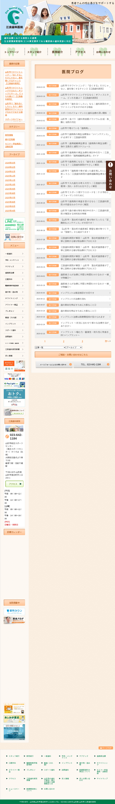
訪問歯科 (8, 336)
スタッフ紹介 (14, 756)
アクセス (80, 52)
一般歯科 (8, 253)
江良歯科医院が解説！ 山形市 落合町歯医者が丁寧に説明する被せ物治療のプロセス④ (85, 239)
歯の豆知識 (10, 139)
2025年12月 (10, 175)
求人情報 (8, 355)
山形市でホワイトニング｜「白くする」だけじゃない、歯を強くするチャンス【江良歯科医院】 (85, 87)
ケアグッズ (9, 266)
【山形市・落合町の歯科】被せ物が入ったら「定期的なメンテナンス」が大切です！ (85, 221)
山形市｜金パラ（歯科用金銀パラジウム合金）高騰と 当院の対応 (85, 120)
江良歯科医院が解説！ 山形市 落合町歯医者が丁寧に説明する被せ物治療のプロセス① (85, 267)
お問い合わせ (49, 789)
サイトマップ (102, 779)
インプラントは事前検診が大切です (77, 292)
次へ (107, 341)
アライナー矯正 (11, 304)
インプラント (10, 323)
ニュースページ (14, 790)
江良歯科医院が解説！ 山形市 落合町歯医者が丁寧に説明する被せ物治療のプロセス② (85, 258)
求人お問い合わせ (84, 779)
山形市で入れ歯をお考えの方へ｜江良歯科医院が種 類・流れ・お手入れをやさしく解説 (85, 184)
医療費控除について (32, 790)
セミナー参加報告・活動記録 (102, 771)
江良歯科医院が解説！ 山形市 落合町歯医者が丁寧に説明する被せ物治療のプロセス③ (85, 248)
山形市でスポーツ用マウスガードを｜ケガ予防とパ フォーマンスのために (85, 193)
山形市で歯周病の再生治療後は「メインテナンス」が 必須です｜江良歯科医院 (85, 135)
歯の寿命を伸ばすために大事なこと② (78, 304)
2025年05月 (10, 206)
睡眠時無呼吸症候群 (32, 764)
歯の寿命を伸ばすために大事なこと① (78, 310)
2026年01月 (10, 171)
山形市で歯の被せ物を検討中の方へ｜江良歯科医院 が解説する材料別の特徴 (85, 212)
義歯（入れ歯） (11, 317)
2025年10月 (10, 184)
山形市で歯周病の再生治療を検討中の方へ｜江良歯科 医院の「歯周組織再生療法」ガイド (85, 154)
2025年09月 (10, 188)
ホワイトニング (11, 298)
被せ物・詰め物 (11, 292)
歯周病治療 (9, 273)
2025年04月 (10, 210)
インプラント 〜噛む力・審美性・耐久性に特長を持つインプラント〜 (85, 333)
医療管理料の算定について (84, 770)
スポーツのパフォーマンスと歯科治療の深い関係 (84, 112)
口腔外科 (8, 279)
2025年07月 (10, 197)
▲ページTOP (106, 747)
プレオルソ (9, 311)
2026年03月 (10, 162)
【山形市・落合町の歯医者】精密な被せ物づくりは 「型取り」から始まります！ (85, 230)
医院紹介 (57, 52)
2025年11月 (10, 180)
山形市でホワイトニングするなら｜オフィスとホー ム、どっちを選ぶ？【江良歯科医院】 (85, 96)
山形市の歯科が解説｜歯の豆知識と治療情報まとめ (49, 781)
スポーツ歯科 (10, 330)
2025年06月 (10, 201)
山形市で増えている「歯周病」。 (76, 128)
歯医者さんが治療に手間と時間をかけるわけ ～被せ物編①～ (85, 285)
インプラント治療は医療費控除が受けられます (83, 316)
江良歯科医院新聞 (12, 349)
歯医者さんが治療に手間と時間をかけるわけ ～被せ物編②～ (85, 276)
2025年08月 (10, 193)
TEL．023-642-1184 (91, 364)
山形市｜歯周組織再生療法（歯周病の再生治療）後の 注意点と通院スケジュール (85, 145)
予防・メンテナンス (67, 757)
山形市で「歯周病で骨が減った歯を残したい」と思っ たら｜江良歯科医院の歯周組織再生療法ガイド (85, 173)
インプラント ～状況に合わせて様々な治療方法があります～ (85, 324)
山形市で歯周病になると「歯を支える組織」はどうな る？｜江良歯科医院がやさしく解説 (85, 163)
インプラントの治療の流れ (73, 298)
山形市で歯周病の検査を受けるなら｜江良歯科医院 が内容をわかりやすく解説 (85, 203)
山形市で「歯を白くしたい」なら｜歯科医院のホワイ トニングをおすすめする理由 (85, 105)
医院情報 (9, 135)
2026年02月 (10, 167)
